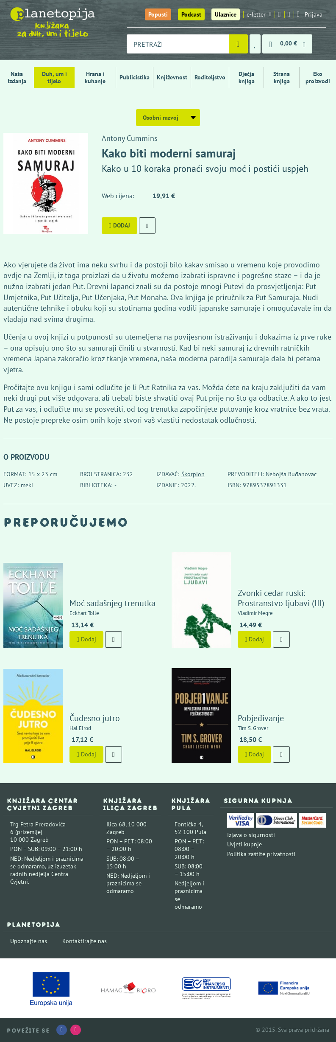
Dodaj (119, 225)
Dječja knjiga (247, 77)
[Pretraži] (238, 43)
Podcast (191, 14)
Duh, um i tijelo (54, 77)
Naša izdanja (17, 77)
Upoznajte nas (28, 941)
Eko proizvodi (317, 77)
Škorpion (193, 474)
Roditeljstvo (209, 77)
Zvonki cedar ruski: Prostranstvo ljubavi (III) (281, 598)
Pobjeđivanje (261, 718)
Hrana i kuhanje (95, 77)
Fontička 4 (188, 824)
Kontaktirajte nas (84, 941)
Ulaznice (225, 14)
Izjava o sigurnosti (251, 835)
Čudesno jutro (94, 718)
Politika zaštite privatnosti (261, 854)
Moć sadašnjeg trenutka (112, 603)
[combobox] (178, 43)
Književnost (172, 77)
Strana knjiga (281, 77)
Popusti (158, 14)
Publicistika (134, 77)
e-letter (259, 14)
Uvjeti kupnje (244, 844)
